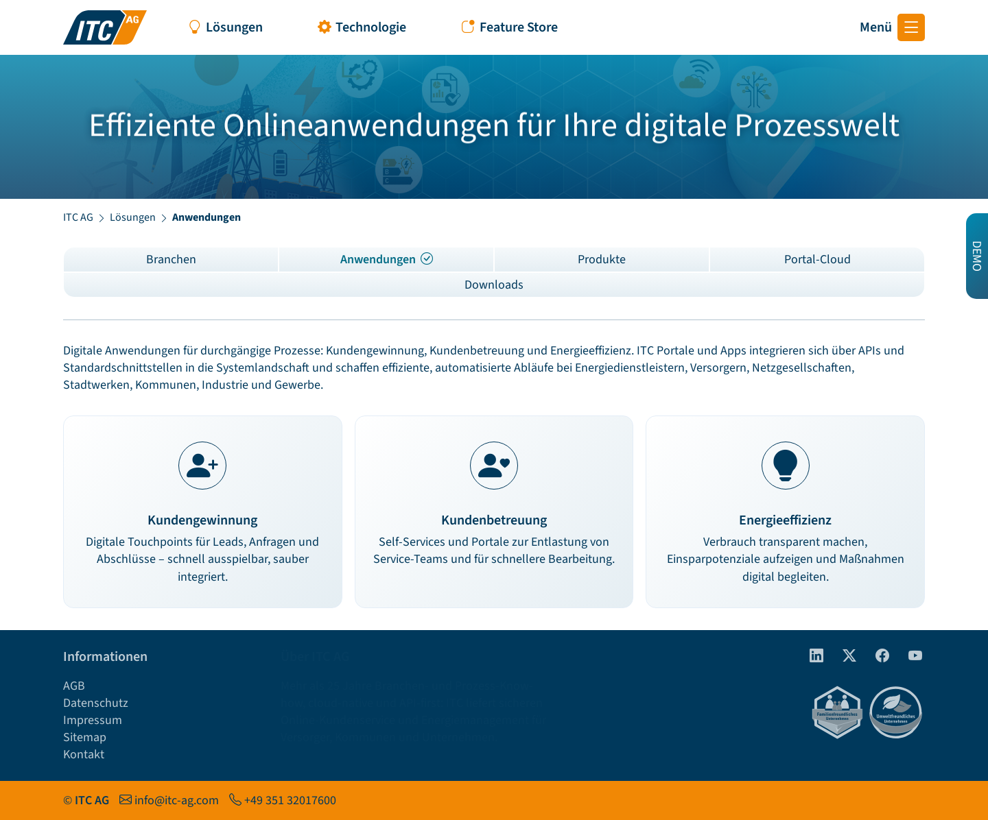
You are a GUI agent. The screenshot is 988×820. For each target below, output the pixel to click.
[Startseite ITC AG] (105, 27)
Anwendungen (386, 259)
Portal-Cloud (817, 259)
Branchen (171, 259)
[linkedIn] (811, 656)
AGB (74, 686)
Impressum (92, 720)
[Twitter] (844, 656)
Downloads (494, 284)
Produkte (602, 259)
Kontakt (83, 754)
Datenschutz (95, 703)
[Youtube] (910, 656)
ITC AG (78, 217)
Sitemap (84, 737)
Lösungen (133, 217)
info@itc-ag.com (176, 800)
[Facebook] (877, 656)
